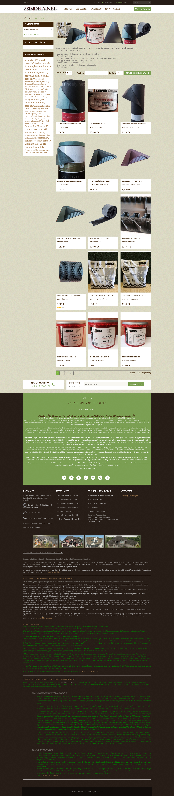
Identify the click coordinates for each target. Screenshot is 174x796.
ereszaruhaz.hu (94, 522)
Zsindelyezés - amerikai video (68, 515)
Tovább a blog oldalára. (54, 572)
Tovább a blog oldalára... (44, 618)
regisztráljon (119, 2)
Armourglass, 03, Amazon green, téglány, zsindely (38, 68)
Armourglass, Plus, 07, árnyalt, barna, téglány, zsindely (37, 75)
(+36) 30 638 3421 (34, 513)
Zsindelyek (32, 29)
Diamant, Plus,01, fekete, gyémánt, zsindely (37, 145)
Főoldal (27, 18)
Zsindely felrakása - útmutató (68, 496)
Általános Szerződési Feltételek (101, 496)
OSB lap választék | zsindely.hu (68, 519)
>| (71, 373)
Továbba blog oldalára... (90, 671)
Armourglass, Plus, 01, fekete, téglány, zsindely (36, 111)
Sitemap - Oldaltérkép (98, 503)
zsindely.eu (102, 519)
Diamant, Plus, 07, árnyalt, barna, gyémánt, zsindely (38, 89)
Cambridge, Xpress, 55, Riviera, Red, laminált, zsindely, (36, 129)
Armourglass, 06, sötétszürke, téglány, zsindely (37, 92)
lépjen (103, 2)
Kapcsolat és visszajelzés (99, 511)
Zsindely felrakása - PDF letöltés (69, 511)
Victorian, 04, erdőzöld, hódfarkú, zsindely (35, 102)
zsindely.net (92, 519)
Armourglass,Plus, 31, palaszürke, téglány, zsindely (37, 114)
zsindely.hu (92, 517)
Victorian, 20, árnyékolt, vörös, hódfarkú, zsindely (37, 122)
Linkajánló (94, 507)
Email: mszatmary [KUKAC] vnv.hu (40, 518)
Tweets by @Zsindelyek (129, 496)
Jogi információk (96, 499)
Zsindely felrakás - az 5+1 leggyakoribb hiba (49, 679)
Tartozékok (39, 18)
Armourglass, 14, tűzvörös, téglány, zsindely (38, 139)
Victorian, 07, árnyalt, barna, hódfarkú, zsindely (37, 61)
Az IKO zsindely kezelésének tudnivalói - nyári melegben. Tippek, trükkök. (50, 578)
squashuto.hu (113, 519)
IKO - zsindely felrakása (31, 624)
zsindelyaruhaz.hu (104, 517)
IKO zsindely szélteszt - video (68, 503)
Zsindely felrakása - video (67, 499)
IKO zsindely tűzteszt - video (67, 507)
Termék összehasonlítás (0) (137, 73)
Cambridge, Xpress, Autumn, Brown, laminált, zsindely (37, 151)
